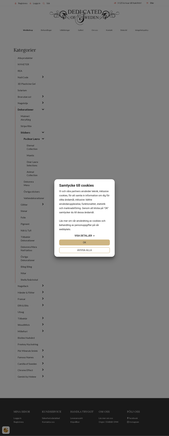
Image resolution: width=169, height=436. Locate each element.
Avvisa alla (84, 250)
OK (84, 242)
